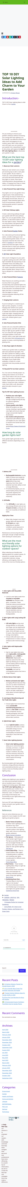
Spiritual (4, 1109)
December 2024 (7, 1070)
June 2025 (5, 1055)
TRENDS (11, 900)
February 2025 (6, 1065)
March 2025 (5, 1063)
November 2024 (7, 1073)
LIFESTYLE (13, 897)
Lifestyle (4, 1101)
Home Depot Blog (11, 862)
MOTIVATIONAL (6, 1104)
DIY (5, 254)
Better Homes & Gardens (13, 835)
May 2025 (5, 1058)
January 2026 (6, 1037)
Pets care (5, 1107)
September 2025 (7, 1047)
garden (17, 162)
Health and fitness (7, 1096)
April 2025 (5, 1060)
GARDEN (6, 897)
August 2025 (6, 1050)
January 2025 (6, 1068)
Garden (13, 104)
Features (20, 277)
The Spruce (9, 848)
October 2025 (6, 1045)
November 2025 (7, 1042)
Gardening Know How (12, 891)
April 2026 (5, 1030)
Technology (5, 1112)
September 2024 (7, 1078)
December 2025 (7, 1040)
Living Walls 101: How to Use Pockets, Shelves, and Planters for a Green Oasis (12, 909)
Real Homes (9, 877)
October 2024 (6, 1075)
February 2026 (6, 1035)
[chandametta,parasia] (23, 1128)
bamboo (10, 242)
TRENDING (5, 900)
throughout (18, 338)
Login (23, 940)
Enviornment (6, 1091)
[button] (24, 2)
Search (4, 968)
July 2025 (5, 1052)
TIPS (18, 897)
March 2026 (5, 1032)
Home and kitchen (7, 1099)
